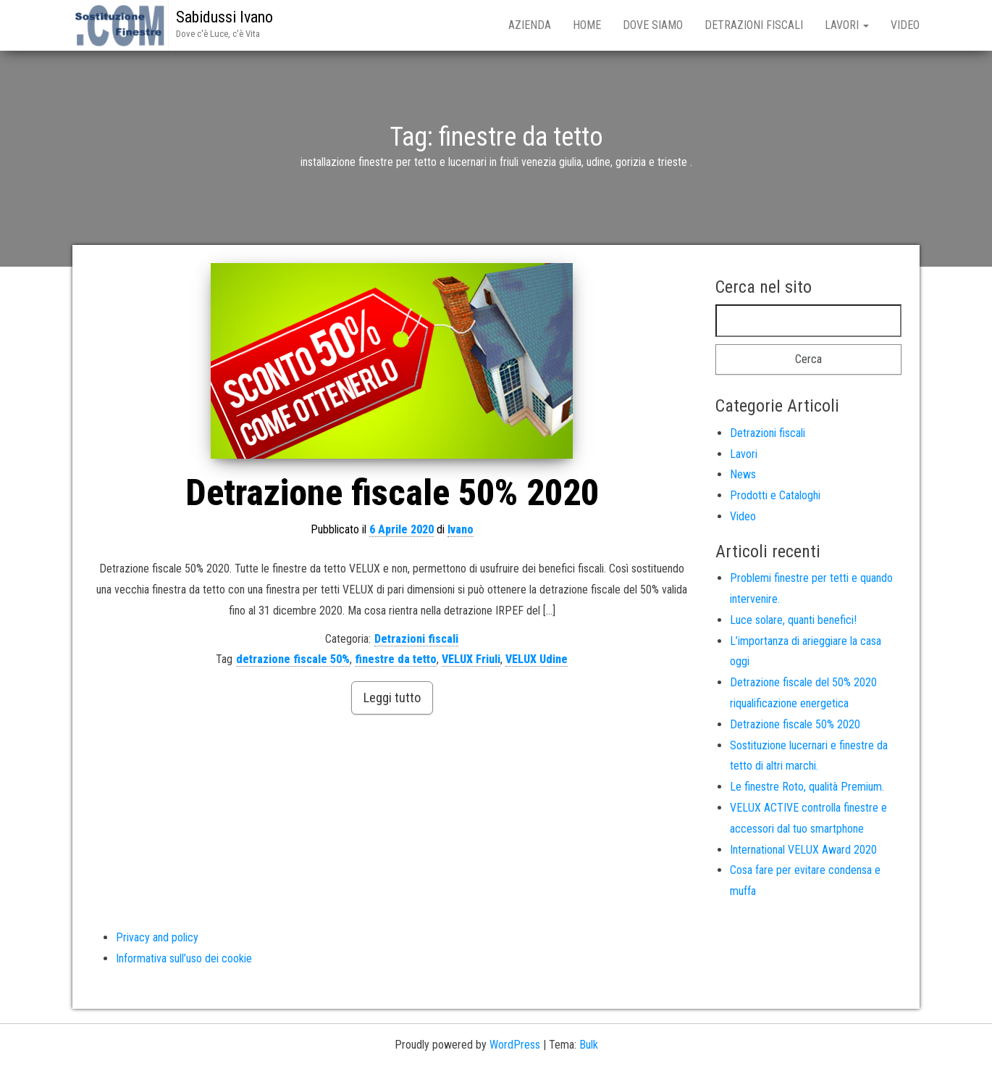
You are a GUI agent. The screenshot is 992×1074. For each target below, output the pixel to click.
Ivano (460, 529)
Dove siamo (653, 25)
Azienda (529, 25)
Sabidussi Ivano (224, 17)
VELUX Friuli (471, 659)
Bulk (588, 1045)
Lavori (847, 25)
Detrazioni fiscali (754, 25)
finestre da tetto (396, 659)
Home (587, 25)
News (743, 474)
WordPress (514, 1045)
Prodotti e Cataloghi (775, 495)
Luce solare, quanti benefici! (793, 620)
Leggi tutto (392, 697)
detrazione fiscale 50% (293, 659)
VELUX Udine (536, 659)
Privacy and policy (157, 937)
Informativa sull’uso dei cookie (184, 958)
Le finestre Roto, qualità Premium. (807, 787)
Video (905, 25)
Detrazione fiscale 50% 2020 (392, 493)
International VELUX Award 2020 (803, 850)
